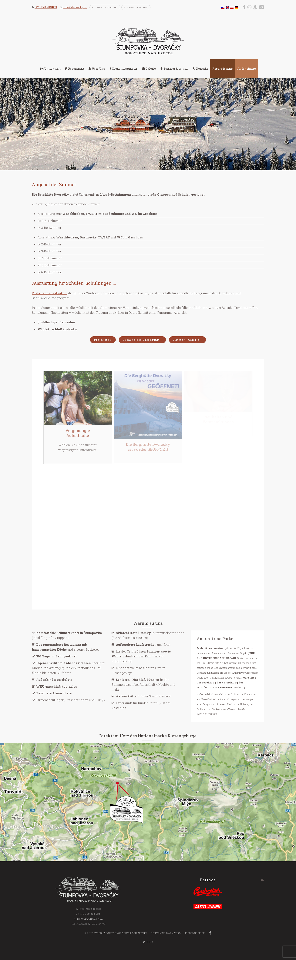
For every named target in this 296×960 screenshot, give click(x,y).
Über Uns (97, 68)
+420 (46, 7)
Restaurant (74, 68)
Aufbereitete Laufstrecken (136, 644)
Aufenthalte (246, 68)
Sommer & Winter (174, 68)
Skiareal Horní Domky (133, 633)
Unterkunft (50, 68)
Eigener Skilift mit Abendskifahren (63, 663)
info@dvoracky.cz (75, 7)
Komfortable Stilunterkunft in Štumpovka (69, 633)
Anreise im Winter (136, 7)
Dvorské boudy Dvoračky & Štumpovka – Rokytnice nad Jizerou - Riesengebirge (149, 933)
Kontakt (200, 68)
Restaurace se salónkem (49, 293)
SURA (148, 942)
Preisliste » (103, 339)
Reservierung (222, 68)
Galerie (149, 68)
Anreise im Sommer (105, 7)
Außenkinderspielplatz (54, 680)
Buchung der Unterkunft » (142, 339)
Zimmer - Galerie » (187, 339)
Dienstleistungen (123, 68)
